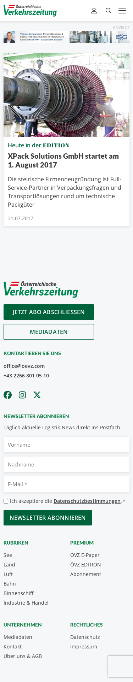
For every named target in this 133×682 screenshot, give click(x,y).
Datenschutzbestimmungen (87, 501)
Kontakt (13, 646)
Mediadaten (49, 332)
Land (9, 564)
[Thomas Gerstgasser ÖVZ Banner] (66, 36)
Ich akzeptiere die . (67, 501)
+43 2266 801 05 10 (26, 375)
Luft (8, 574)
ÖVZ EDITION (85, 564)
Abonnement (85, 574)
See (8, 555)
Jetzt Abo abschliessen (49, 312)
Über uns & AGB (23, 656)
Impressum (83, 646)
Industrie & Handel (26, 602)
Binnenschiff (19, 593)
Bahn (10, 583)
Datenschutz (85, 637)
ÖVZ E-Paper (85, 555)
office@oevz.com (24, 366)
